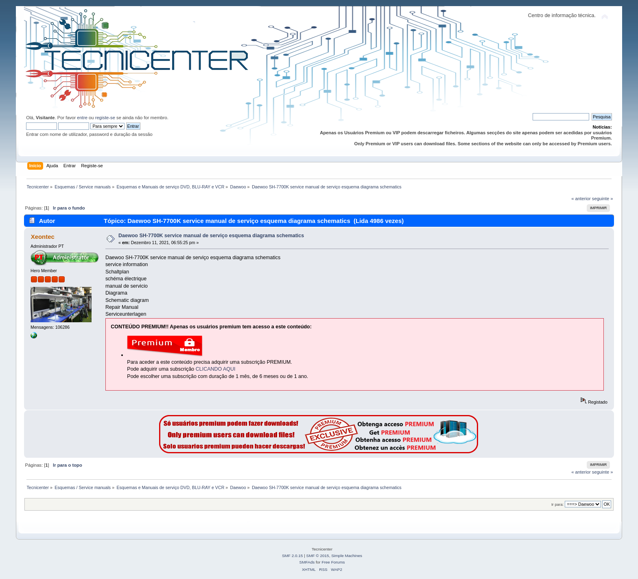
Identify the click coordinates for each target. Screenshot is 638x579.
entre (82, 117)
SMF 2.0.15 (292, 555)
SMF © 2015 (317, 555)
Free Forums (333, 562)
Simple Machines (346, 555)
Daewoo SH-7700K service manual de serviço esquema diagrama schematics (211, 235)
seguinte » (602, 198)
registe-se (105, 117)
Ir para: (557, 504)
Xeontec (43, 236)
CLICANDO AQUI (216, 369)
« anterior (580, 198)
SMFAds (307, 562)
